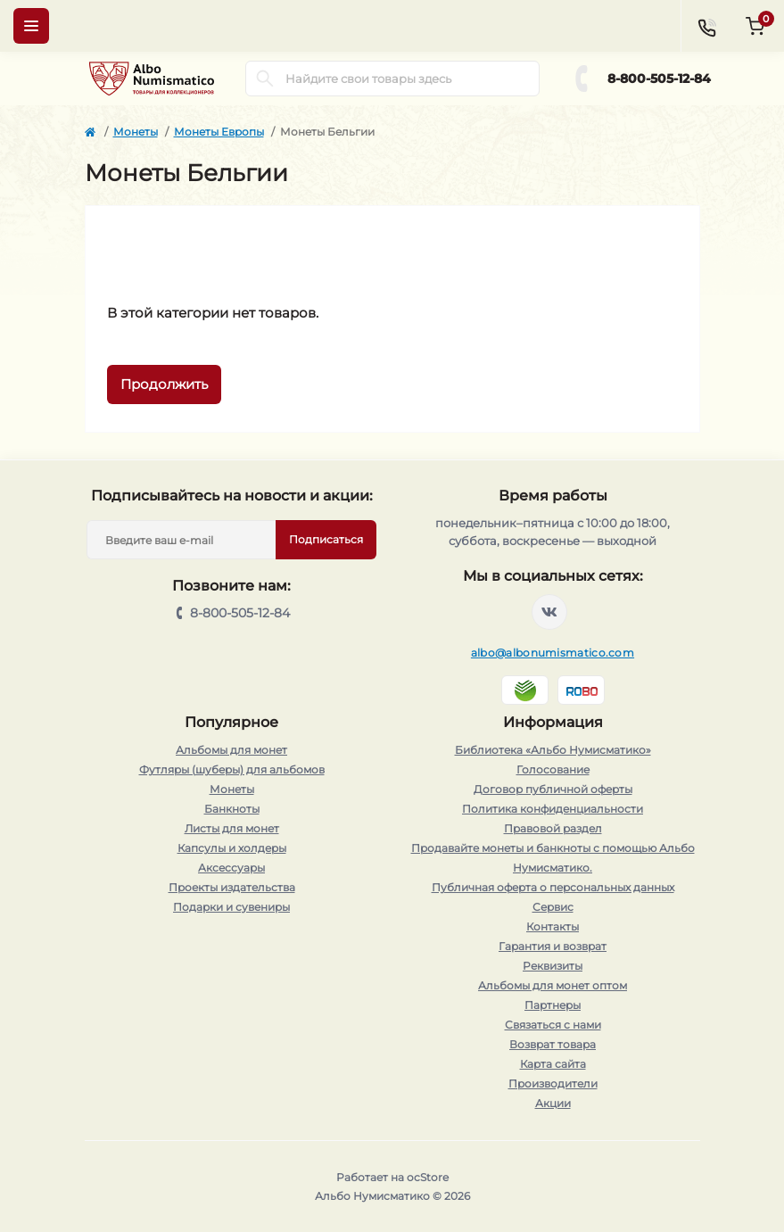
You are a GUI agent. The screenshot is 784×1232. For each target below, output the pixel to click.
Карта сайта (553, 1064)
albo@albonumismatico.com (552, 652)
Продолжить (164, 384)
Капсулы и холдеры (231, 848)
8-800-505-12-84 (659, 78)
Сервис (553, 907)
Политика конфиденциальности (552, 808)
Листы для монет (232, 828)
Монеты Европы (219, 131)
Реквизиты (552, 965)
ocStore (428, 1177)
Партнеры (552, 1005)
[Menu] (31, 26)
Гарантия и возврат (553, 946)
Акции (553, 1103)
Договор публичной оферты (553, 789)
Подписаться (326, 539)
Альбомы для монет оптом (552, 985)
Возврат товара (552, 1044)
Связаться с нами (553, 1024)
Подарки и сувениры (231, 907)
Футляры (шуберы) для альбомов (232, 769)
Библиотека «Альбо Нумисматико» (553, 750)
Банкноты (232, 808)
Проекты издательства (232, 887)
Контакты (552, 926)
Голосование (553, 769)
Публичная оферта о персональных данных (553, 887)
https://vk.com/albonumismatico (549, 612)
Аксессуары (231, 867)
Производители (553, 1083)
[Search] (265, 78)
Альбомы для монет (231, 750)
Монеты (135, 131)
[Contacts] (706, 26)
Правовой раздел (553, 828)
